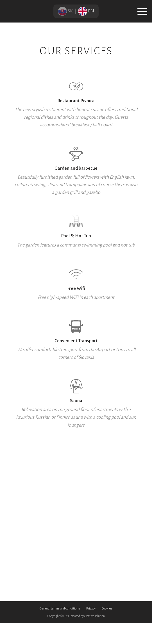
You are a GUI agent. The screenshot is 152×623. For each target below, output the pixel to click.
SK (66, 11)
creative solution (94, 616)
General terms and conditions (60, 608)
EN (86, 11)
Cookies (107, 608)
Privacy (91, 608)
